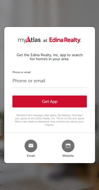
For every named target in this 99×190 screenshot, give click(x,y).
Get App (49, 101)
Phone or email (21, 72)
